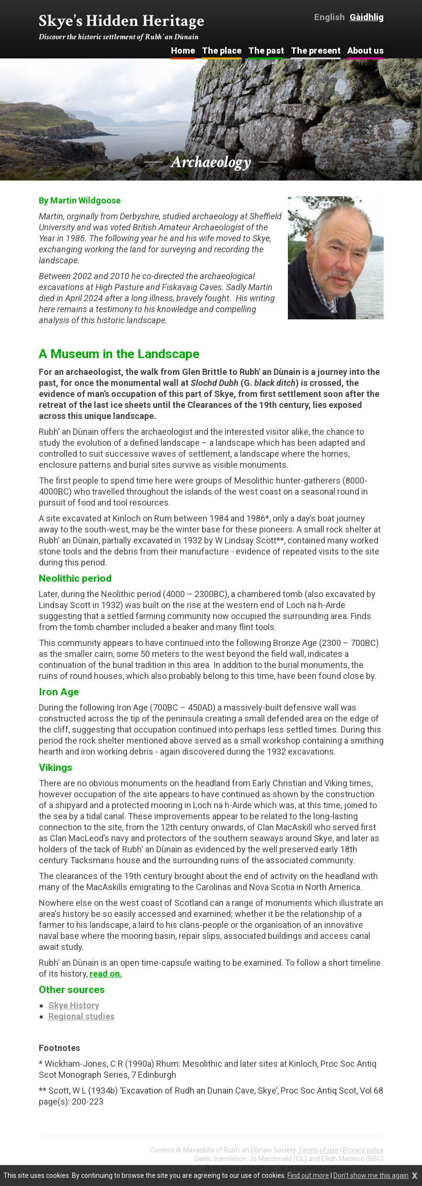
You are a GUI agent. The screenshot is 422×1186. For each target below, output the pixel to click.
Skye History (73, 1005)
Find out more (308, 1175)
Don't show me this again (371, 1175)
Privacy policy (363, 1150)
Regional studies (81, 1016)
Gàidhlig (367, 17)
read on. (106, 974)
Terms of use (318, 1150)
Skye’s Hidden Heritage (122, 26)
